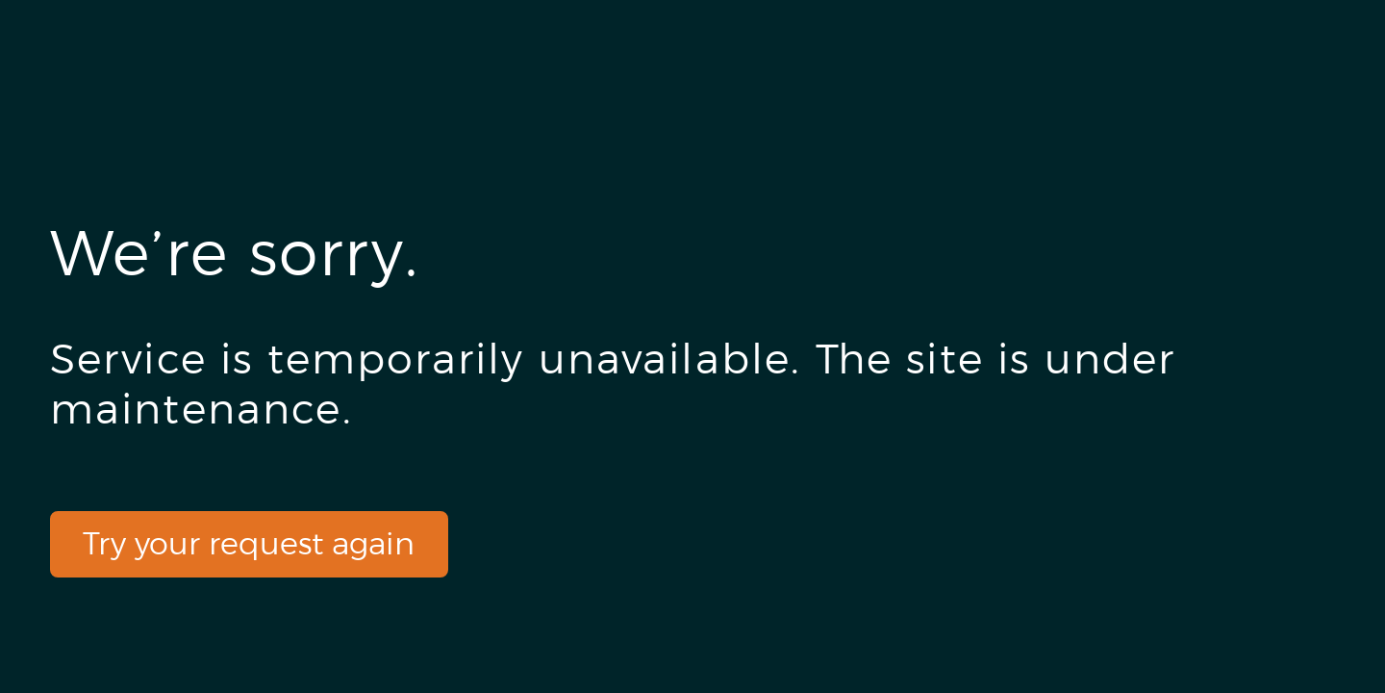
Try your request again (249, 543)
